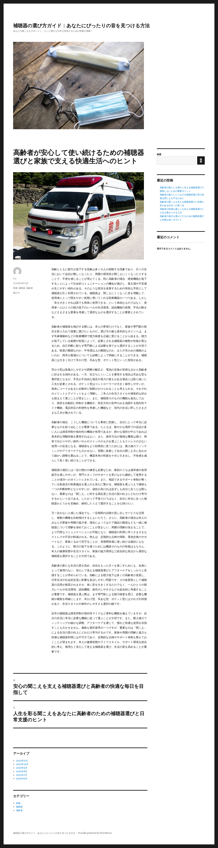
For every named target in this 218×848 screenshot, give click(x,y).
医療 (15, 288)
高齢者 (29, 288)
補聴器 (22, 288)
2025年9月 (21, 767)
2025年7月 (21, 775)
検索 (159, 154)
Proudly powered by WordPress (95, 833)
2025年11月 (22, 760)
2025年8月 (21, 771)
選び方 (16, 292)
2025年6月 (21, 778)
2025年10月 (22, 764)
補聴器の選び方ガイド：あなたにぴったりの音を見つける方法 (81, 26)
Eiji (15, 278)
